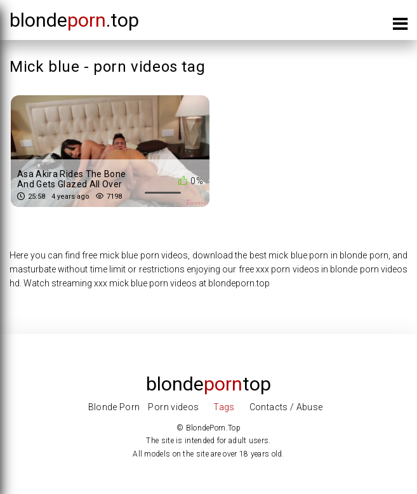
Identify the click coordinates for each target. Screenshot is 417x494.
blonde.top (74, 20)
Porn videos (173, 407)
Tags (223, 407)
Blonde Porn (114, 407)
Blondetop (208, 384)
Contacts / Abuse (286, 407)
